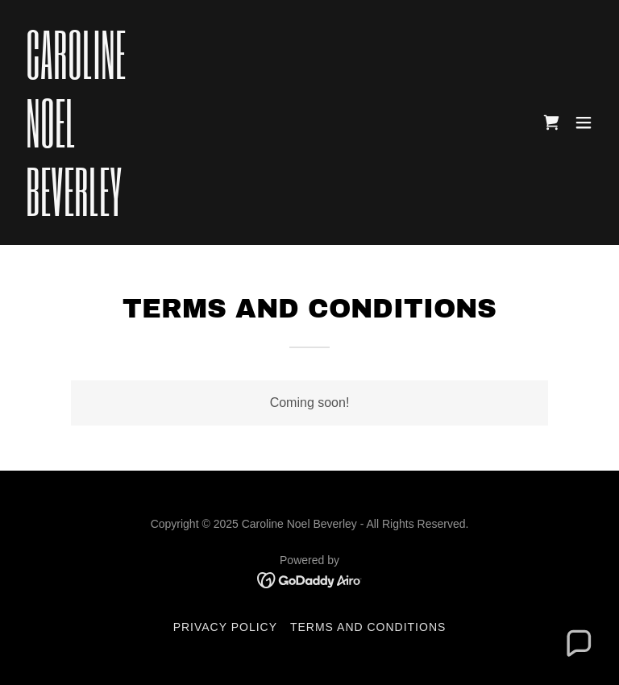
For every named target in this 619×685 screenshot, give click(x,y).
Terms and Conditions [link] (368, 627)
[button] (583, 122)
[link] (76, 211)
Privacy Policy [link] (225, 627)
